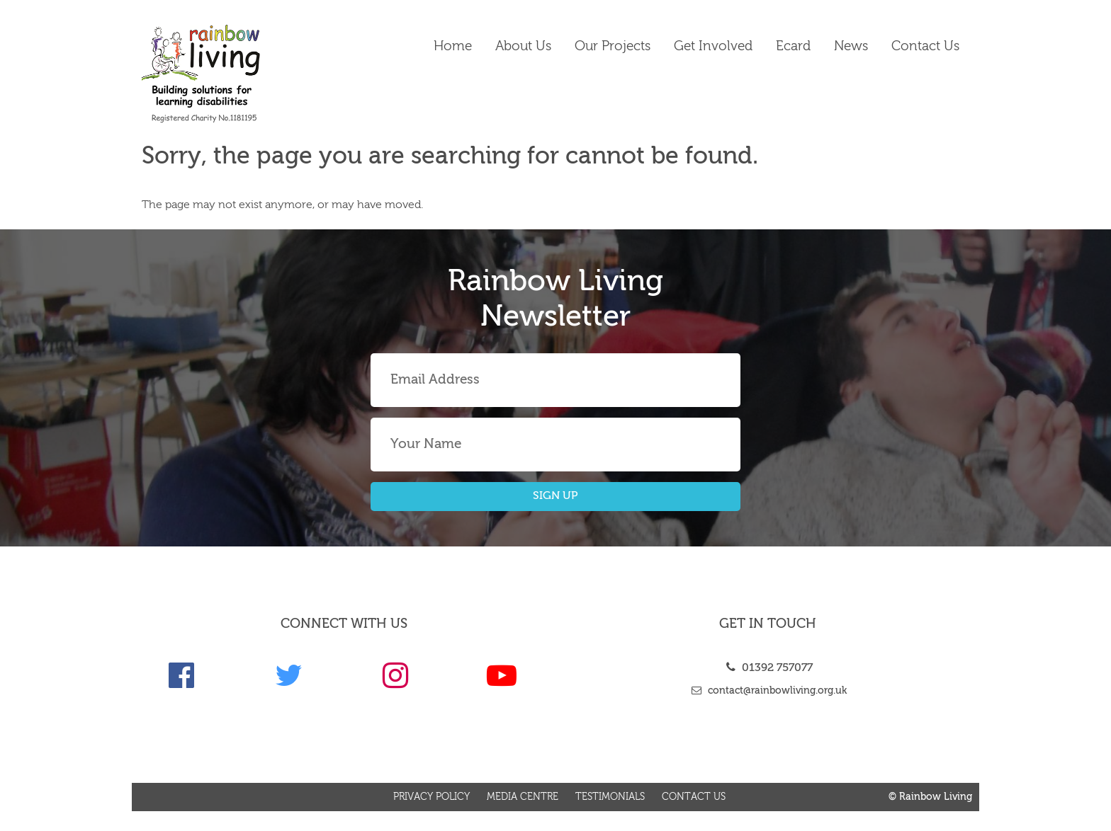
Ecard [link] (793, 46)
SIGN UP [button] (555, 496)
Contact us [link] (925, 46)
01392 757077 (768, 668)
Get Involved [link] (713, 46)
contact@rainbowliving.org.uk (767, 691)
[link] (238, 73)
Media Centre (522, 797)
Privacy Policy (431, 797)
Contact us (694, 797)
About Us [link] (523, 46)
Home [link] (453, 46)
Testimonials (610, 797)
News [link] (851, 46)
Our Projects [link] (612, 46)
